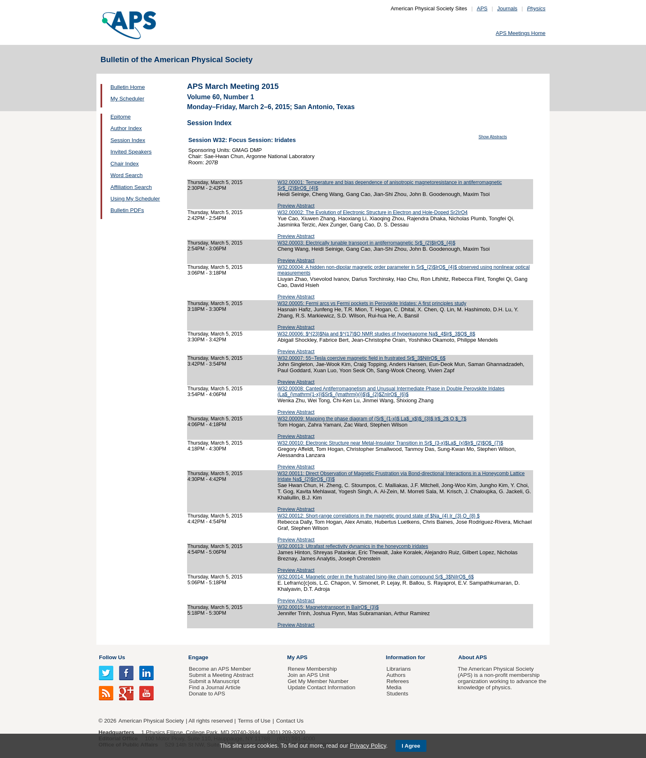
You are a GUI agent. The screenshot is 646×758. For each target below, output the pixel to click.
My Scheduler (127, 99)
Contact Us (289, 721)
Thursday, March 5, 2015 (214, 182)
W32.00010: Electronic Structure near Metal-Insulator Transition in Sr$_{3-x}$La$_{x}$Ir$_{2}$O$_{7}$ (390, 443)
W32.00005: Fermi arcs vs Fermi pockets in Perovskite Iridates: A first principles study (371, 303)
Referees (397, 681)
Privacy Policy (368, 745)
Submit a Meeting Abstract (221, 675)
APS (482, 8)
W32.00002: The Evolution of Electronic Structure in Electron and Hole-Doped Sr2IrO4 (372, 212)
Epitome (120, 117)
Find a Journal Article (214, 687)
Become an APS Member (220, 669)
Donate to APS (207, 693)
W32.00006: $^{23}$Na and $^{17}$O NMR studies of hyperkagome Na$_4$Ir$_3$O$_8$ (376, 334)
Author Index (126, 128)
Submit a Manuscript (214, 681)
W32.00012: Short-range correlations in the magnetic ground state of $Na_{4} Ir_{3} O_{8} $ (378, 516)
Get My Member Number (318, 681)
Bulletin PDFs (127, 210)
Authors (395, 675)
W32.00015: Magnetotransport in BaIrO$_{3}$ (328, 607)
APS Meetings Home (520, 33)
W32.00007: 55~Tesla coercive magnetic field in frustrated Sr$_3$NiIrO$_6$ (361, 358)
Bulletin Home (127, 87)
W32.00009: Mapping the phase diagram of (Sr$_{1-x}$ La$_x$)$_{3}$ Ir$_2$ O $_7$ (371, 419)
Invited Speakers (131, 152)
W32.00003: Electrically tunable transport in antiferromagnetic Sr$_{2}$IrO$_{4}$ (366, 243)
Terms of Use (254, 721)
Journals (507, 8)
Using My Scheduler (135, 199)
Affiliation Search (131, 187)
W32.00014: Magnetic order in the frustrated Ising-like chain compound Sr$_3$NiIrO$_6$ (375, 577)
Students (397, 693)
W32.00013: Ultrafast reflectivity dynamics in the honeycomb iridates (352, 546)
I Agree (411, 746)
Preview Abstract (295, 206)
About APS (472, 657)
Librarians (398, 669)
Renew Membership (312, 669)
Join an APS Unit (308, 675)
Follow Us (112, 657)
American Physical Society (151, 721)
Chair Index (124, 164)
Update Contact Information (321, 687)
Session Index (127, 140)
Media (394, 687)
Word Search (126, 175)
